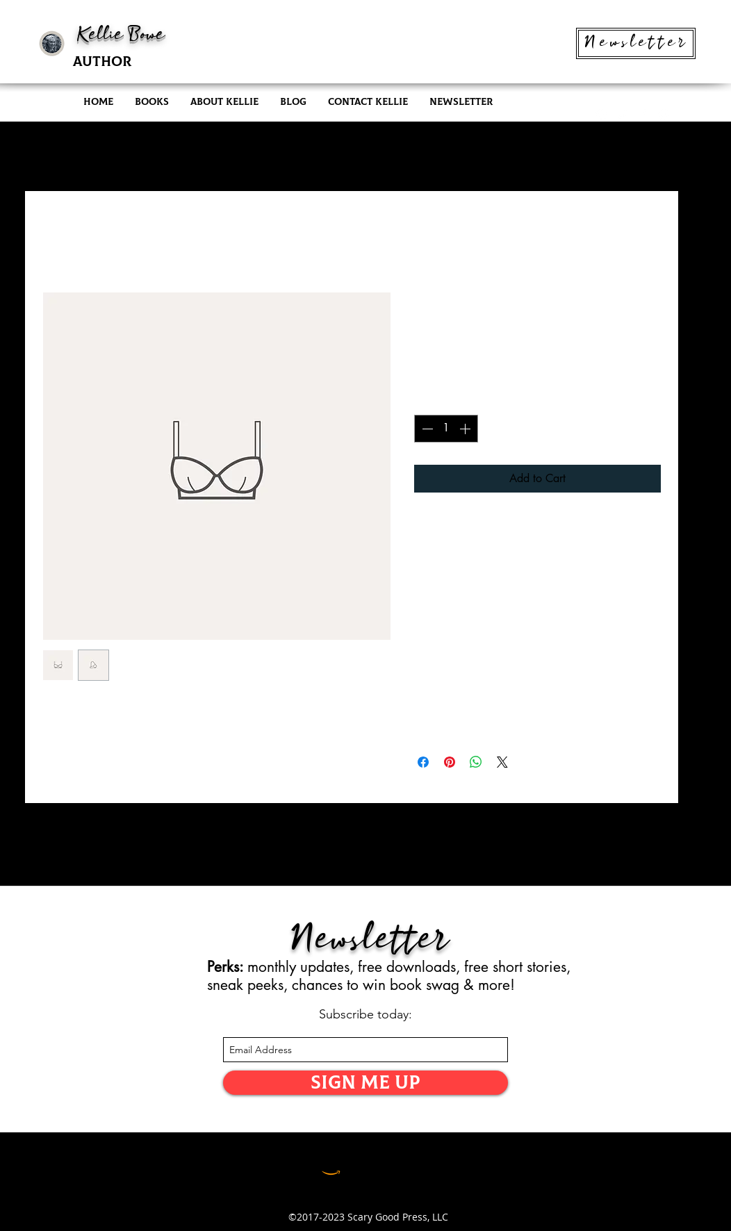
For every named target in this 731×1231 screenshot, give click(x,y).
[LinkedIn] (365, 1165)
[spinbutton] (446, 428)
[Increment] (466, 428)
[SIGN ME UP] (365, 1083)
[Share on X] (502, 762)
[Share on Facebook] (423, 762)
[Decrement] (426, 428)
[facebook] (643, 115)
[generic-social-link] (664, 115)
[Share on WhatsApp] (476, 762)
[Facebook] (399, 1165)
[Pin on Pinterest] (449, 762)
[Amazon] (331, 1165)
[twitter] (622, 115)
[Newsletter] (636, 43)
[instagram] (601, 115)
